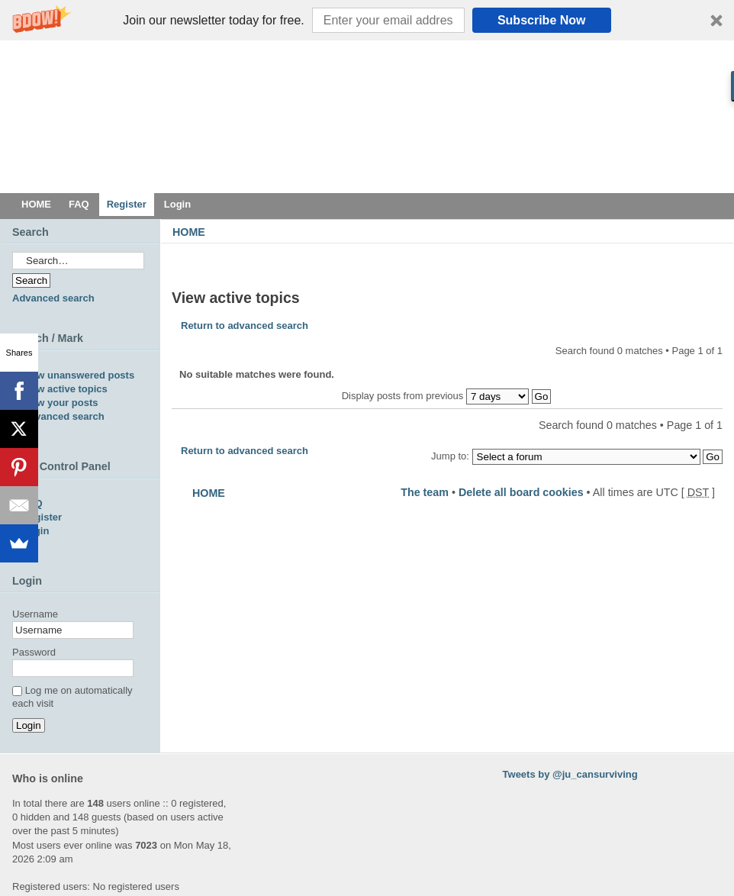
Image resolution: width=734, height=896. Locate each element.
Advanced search (53, 298)
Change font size (711, 254)
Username (35, 614)
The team (425, 492)
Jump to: (450, 456)
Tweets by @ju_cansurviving (570, 774)
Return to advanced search (244, 325)
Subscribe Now (541, 20)
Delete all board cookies (521, 492)
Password (34, 652)
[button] (367, 20)
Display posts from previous (447, 395)
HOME (188, 232)
